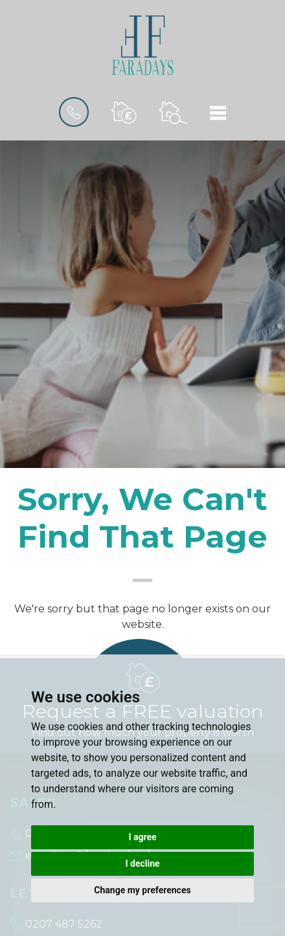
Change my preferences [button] (142, 890)
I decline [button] (142, 863)
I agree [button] (142, 837)
